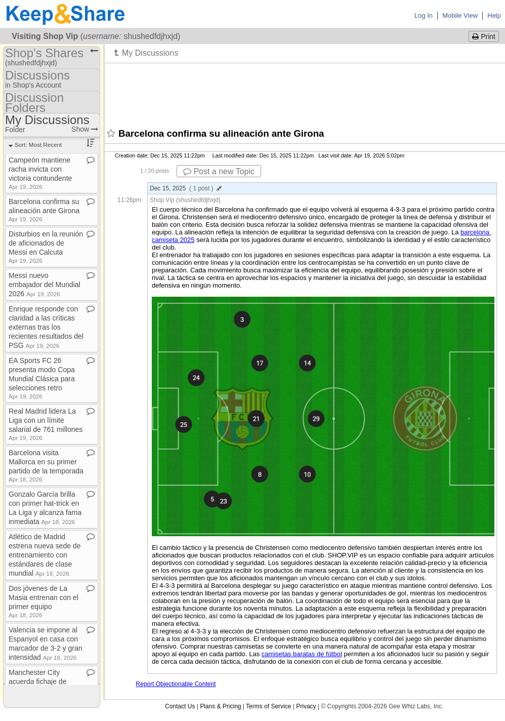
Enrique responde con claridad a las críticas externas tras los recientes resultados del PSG (46, 327)
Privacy (306, 706)
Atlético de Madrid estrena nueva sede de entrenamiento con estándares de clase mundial (44, 555)
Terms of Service (268, 706)
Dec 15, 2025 (186, 188)
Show (84, 129)
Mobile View (460, 15)
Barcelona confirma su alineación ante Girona (44, 209)
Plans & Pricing (220, 706)
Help (494, 15)
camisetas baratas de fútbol (302, 654)
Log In (423, 15)
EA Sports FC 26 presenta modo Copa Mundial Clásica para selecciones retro (42, 377)
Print (483, 36)
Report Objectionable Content (176, 684)
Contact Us (180, 706)
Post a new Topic (219, 171)
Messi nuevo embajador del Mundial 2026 (44, 284)
